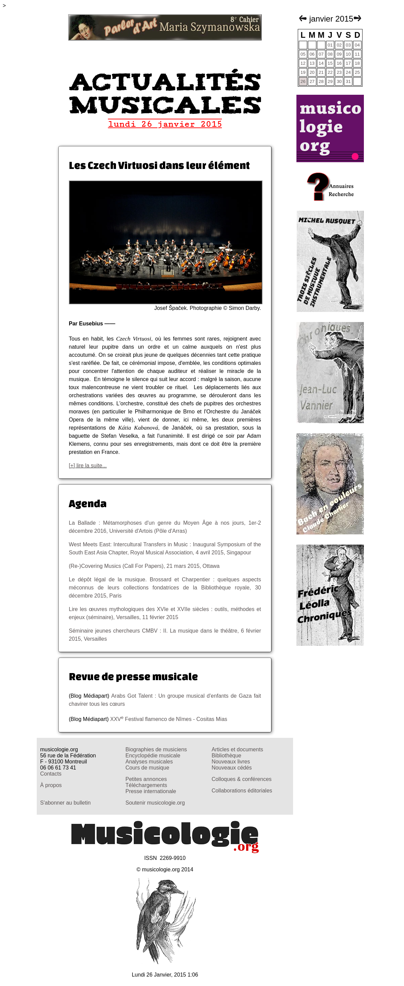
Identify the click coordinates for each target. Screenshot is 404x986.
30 (339, 81)
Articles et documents (237, 749)
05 (303, 54)
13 (312, 63)
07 (321, 54)
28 (321, 81)
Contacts (50, 774)
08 (330, 54)
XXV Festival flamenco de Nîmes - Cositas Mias (168, 719)
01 (330, 45)
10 (348, 54)
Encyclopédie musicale (152, 755)
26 (303, 81)
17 (348, 63)
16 (339, 63)
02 (339, 45)
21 (321, 72)
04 (357, 45)
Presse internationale (150, 791)
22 (330, 72)
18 (357, 63)
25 (357, 72)
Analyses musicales (149, 761)
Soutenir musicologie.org (155, 803)
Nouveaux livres (230, 761)
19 (303, 72)
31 (348, 81)
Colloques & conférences (241, 779)
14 (321, 63)
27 (312, 81)
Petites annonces (146, 779)
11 (357, 54)
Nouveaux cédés (231, 768)
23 (339, 72)
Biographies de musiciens (156, 749)
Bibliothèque (226, 755)
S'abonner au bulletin (65, 803)
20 (312, 72)
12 (303, 63)
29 (330, 81)
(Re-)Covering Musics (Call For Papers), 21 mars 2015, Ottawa (144, 566)
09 (339, 54)
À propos (51, 785)
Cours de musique (147, 768)
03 (348, 45)
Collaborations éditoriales (241, 790)
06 (312, 54)
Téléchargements (146, 785)
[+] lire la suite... (88, 465)
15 (330, 63)
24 (348, 72)
